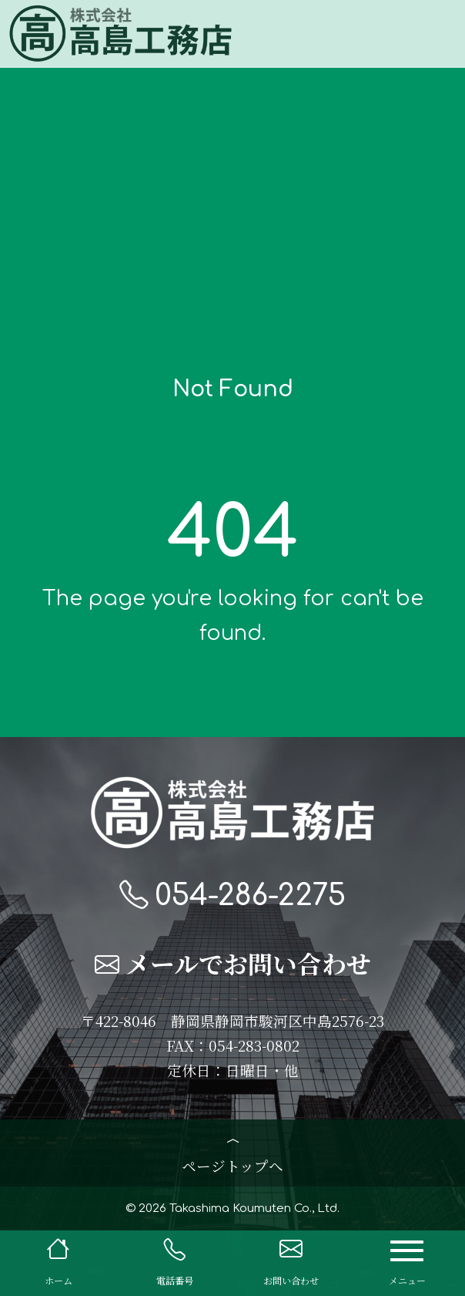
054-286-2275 (232, 896)
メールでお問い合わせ (233, 965)
